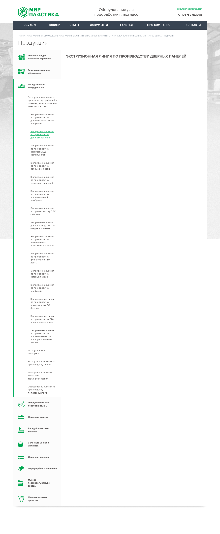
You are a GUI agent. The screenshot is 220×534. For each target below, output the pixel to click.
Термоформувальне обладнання (39, 43)
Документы (121, 516)
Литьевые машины (38, 429)
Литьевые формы (38, 389)
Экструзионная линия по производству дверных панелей (42, 106)
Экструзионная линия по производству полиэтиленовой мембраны (42, 168)
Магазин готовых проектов (37, 471)
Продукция (82, 520)
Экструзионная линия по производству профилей (42, 259)
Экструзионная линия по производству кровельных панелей (42, 152)
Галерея (119, 520)
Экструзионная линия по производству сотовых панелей (42, 245)
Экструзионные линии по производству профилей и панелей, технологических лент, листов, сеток (110, 8)
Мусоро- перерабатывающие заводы (39, 454)
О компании (142, 516)
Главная (22, 8)
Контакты (141, 520)
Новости (101, 516)
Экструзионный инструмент (36, 324)
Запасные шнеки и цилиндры (38, 416)
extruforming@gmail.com (131, 527)
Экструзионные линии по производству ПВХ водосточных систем (43, 291)
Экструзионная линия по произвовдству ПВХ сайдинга (43, 183)
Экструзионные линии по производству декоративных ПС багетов (43, 276)
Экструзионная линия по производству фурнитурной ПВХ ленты (42, 230)
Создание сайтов (195, 528)
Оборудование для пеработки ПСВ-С (38, 376)
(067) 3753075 (192, 517)
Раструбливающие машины (38, 402)
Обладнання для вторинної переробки (39, 29)
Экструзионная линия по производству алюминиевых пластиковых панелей (42, 213)
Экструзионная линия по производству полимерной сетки (42, 137)
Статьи (100, 520)
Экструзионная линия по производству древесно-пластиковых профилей (43, 91)
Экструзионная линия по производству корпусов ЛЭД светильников (42, 122)
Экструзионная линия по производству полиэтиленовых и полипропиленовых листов (42, 308)
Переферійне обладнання (42, 440)
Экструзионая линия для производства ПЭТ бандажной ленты (43, 197)
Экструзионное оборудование (43, 8)
